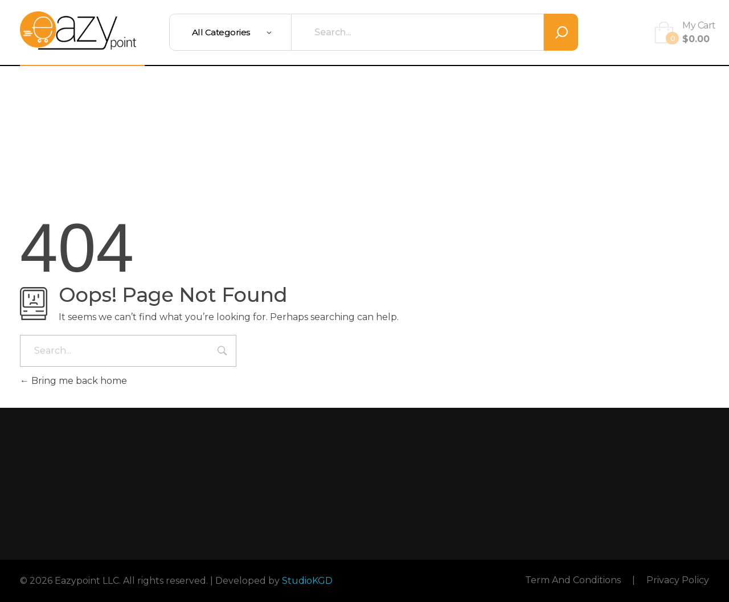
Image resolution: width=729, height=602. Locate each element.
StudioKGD (307, 580)
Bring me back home (73, 380)
